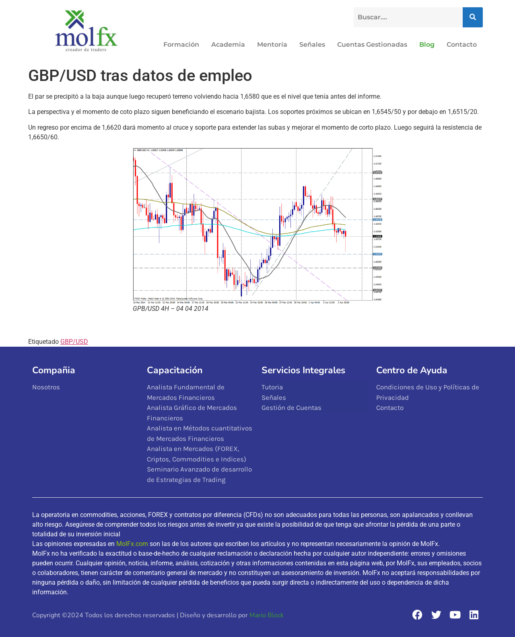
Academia (228, 44)
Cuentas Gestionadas (372, 44)
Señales (312, 44)
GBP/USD (74, 341)
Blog (427, 44)
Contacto (462, 44)
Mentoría (272, 44)
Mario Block (266, 615)
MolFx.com (132, 544)
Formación (181, 44)
